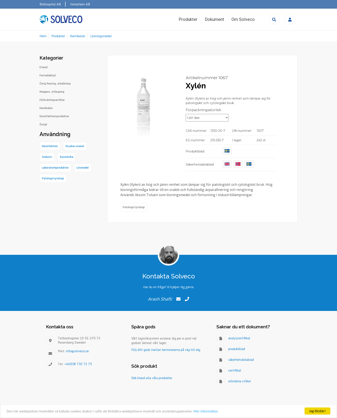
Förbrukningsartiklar (52, 100)
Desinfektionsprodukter (54, 116)
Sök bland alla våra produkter (151, 377)
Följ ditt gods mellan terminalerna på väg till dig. (166, 349)
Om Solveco (243, 19)
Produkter (188, 19)
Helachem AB (80, 4)
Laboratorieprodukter (55, 168)
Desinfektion (50, 146)
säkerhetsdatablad (241, 359)
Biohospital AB (50, 4)
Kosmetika (66, 157)
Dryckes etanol (75, 146)
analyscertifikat (239, 338)
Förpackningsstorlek (203, 110)
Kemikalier (77, 36)
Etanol (44, 67)
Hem (43, 36)
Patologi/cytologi (134, 207)
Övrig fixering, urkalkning (55, 84)
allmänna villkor (239, 381)
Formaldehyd (48, 75)
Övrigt (43, 124)
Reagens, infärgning (52, 92)
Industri (47, 157)
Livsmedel (83, 168)
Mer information (205, 411)
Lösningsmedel (101, 36)
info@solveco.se (77, 351)
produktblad (236, 348)
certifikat (234, 370)
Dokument (214, 19)
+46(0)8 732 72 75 (78, 363)
